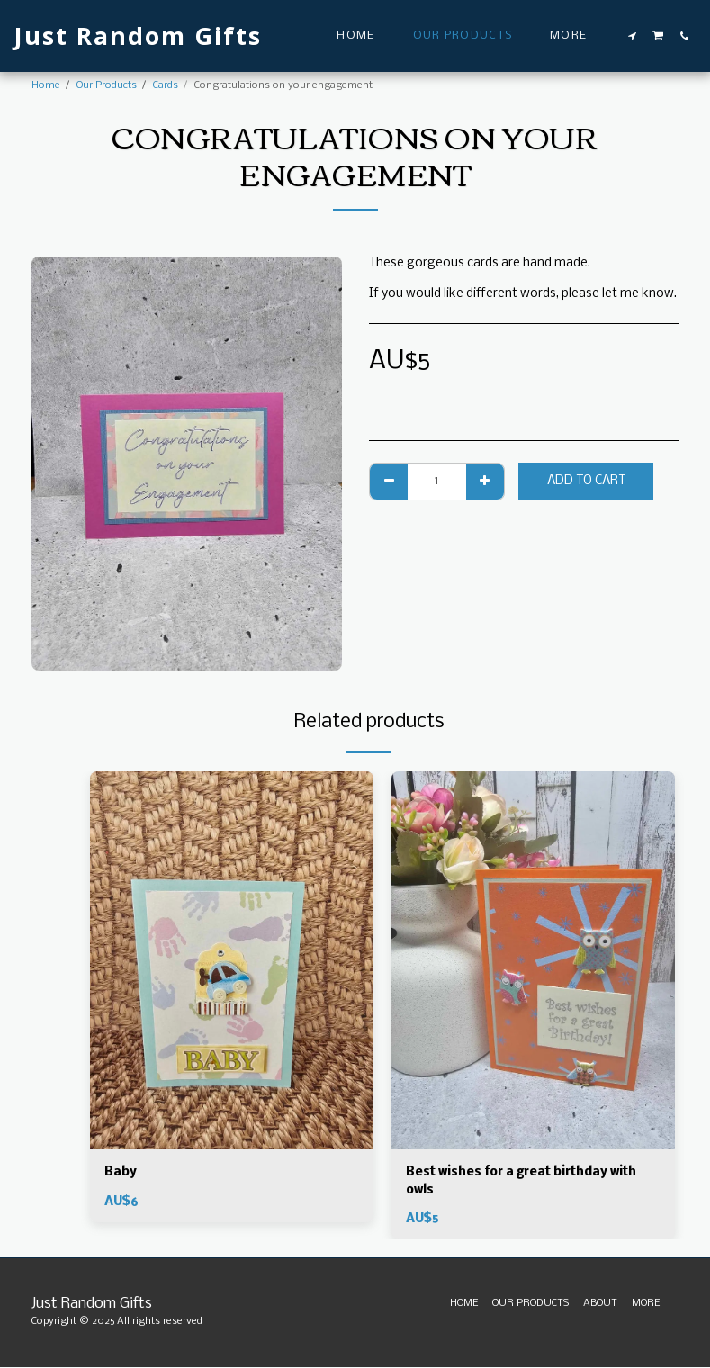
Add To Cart (586, 481)
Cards (165, 85)
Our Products (106, 85)
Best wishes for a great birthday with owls (523, 1181)
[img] (231, 960)
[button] (632, 36)
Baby (120, 1172)
